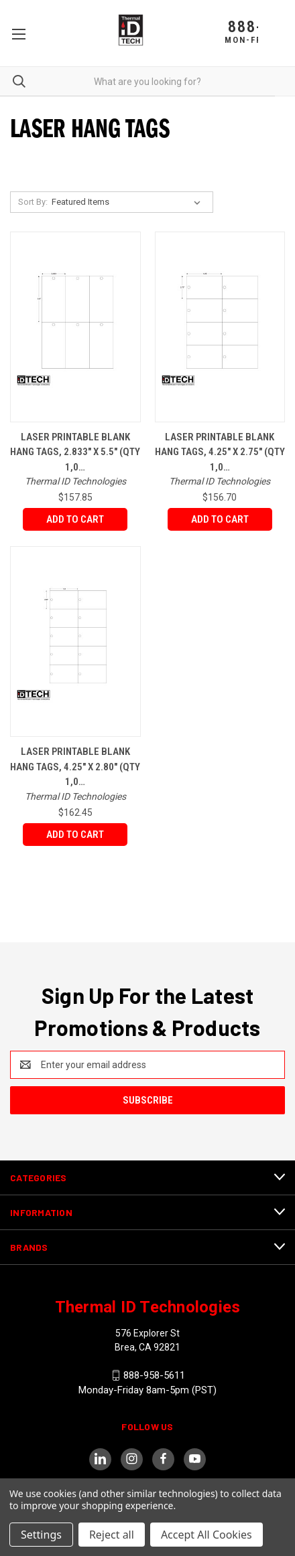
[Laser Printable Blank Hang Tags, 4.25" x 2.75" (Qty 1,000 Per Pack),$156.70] (220, 327)
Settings (41, 1534)
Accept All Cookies (206, 1534)
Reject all (111, 1534)
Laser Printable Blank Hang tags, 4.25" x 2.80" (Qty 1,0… (75, 767)
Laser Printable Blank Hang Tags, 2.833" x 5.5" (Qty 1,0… (75, 452)
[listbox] (129, 202)
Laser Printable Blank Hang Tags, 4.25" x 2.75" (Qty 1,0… (220, 452)
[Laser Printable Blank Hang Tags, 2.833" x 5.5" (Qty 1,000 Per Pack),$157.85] (75, 327)
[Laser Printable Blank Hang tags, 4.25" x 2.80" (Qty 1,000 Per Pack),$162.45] (75, 641)
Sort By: (33, 202)
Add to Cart (75, 519)
